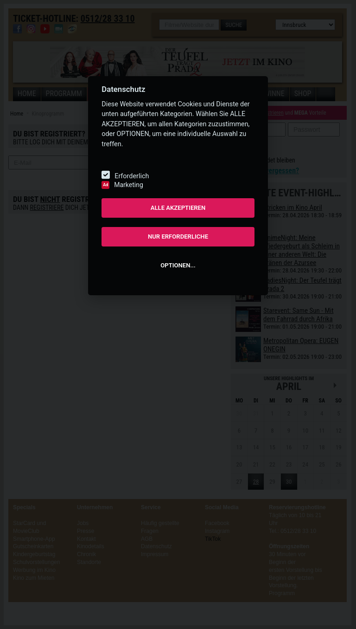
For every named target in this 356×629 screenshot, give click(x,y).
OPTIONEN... (177, 265)
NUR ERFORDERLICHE (178, 236)
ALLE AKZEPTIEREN (178, 207)
